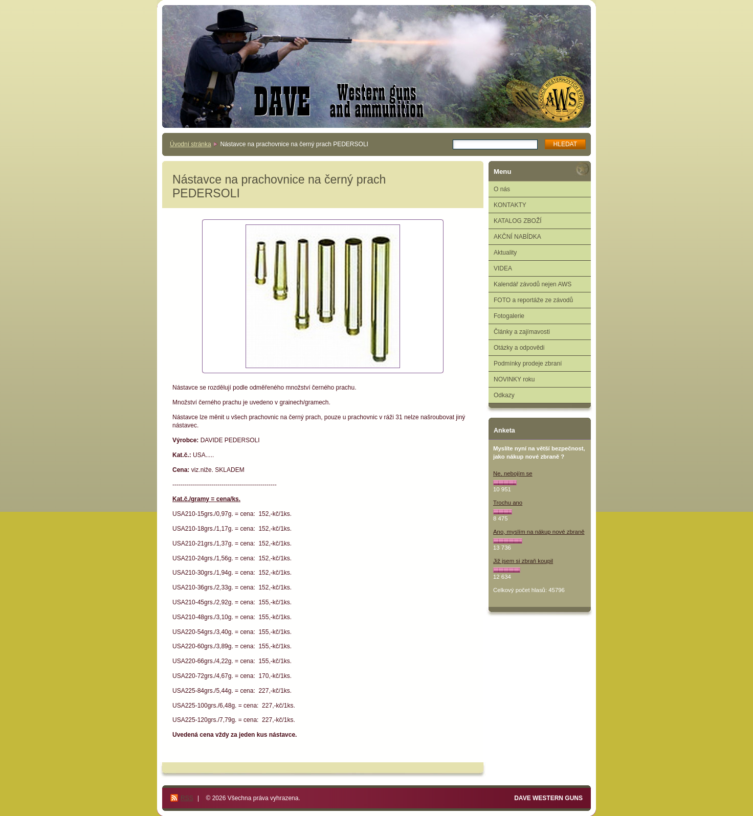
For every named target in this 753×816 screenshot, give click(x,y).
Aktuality (505, 252)
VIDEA (503, 268)
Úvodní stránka (190, 144)
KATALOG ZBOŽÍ (518, 220)
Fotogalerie (509, 316)
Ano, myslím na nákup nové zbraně (539, 532)
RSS (187, 798)
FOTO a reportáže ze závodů (533, 300)
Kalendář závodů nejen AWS (532, 284)
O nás (502, 189)
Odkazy (504, 395)
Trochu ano (507, 503)
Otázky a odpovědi (519, 347)
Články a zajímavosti (522, 331)
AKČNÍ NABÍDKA (517, 236)
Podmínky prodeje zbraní (528, 363)
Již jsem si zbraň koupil (523, 561)
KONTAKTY (510, 205)
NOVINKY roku (514, 379)
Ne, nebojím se (513, 473)
